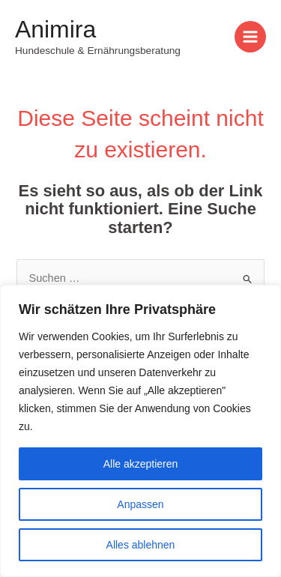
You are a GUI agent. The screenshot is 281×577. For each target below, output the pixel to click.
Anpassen (140, 504)
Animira (55, 29)
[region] (140, 431)
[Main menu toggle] (250, 36)
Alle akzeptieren (140, 464)
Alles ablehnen (140, 545)
